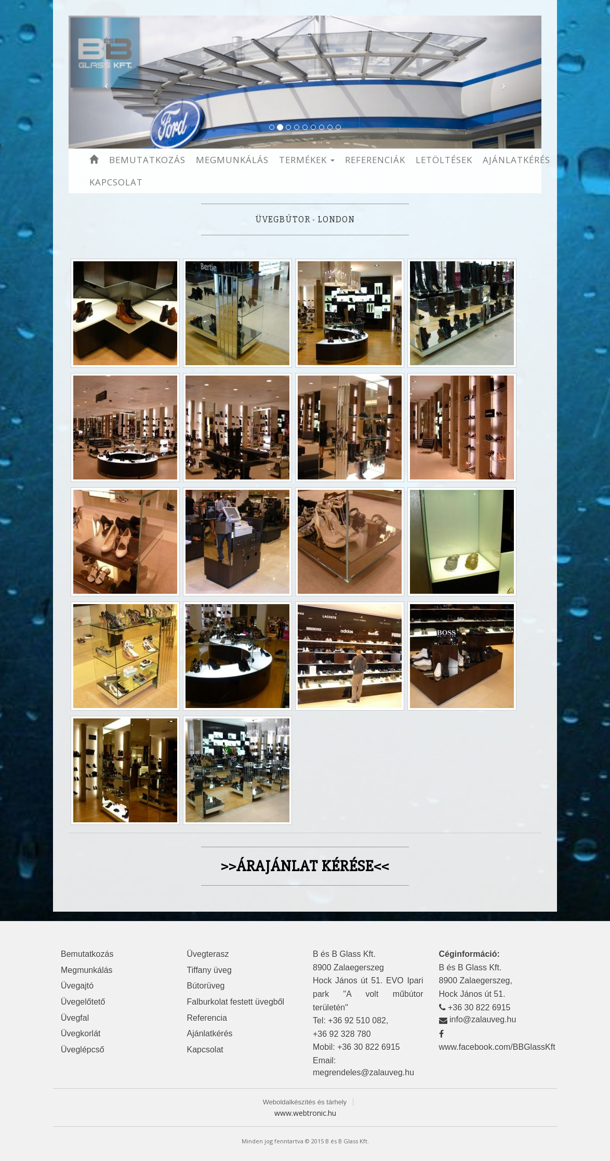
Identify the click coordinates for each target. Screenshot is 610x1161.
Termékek (307, 160)
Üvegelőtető (83, 1001)
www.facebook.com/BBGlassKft (497, 1047)
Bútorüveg (206, 985)
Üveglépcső (82, 1049)
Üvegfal (75, 1017)
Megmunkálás (232, 160)
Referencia (207, 1017)
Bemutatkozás (147, 160)
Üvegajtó (77, 985)
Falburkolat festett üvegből (236, 1001)
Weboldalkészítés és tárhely (305, 1102)
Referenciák (375, 160)
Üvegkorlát (80, 1033)
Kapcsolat (116, 182)
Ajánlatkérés (516, 160)
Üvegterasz (208, 954)
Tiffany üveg (209, 970)
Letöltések (444, 160)
